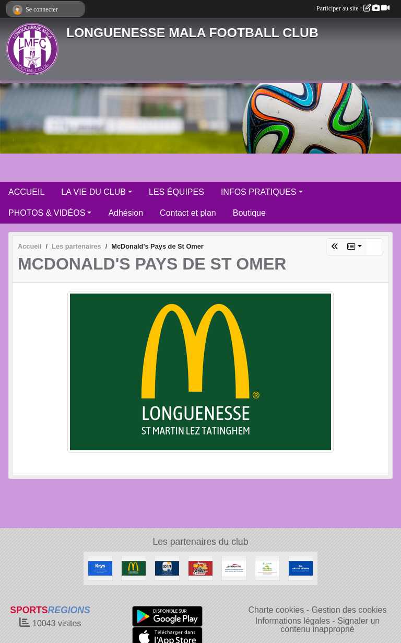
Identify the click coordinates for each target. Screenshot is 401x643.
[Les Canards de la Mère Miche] (267, 567)
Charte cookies (276, 609)
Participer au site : (353, 8)
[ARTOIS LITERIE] (300, 567)
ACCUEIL (26, 192)
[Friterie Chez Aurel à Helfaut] (200, 567)
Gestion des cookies (348, 609)
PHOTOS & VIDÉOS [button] (46, 212)
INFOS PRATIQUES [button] (259, 192)
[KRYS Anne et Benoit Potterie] (100, 567)
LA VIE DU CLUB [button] (93, 192)
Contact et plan (188, 212)
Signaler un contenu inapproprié (330, 625)
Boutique (249, 212)
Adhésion (125, 212)
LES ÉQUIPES (176, 192)
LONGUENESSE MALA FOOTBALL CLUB (192, 33)
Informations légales (292, 620)
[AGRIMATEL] (233, 567)
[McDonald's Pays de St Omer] (133, 567)
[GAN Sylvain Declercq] (167, 567)
